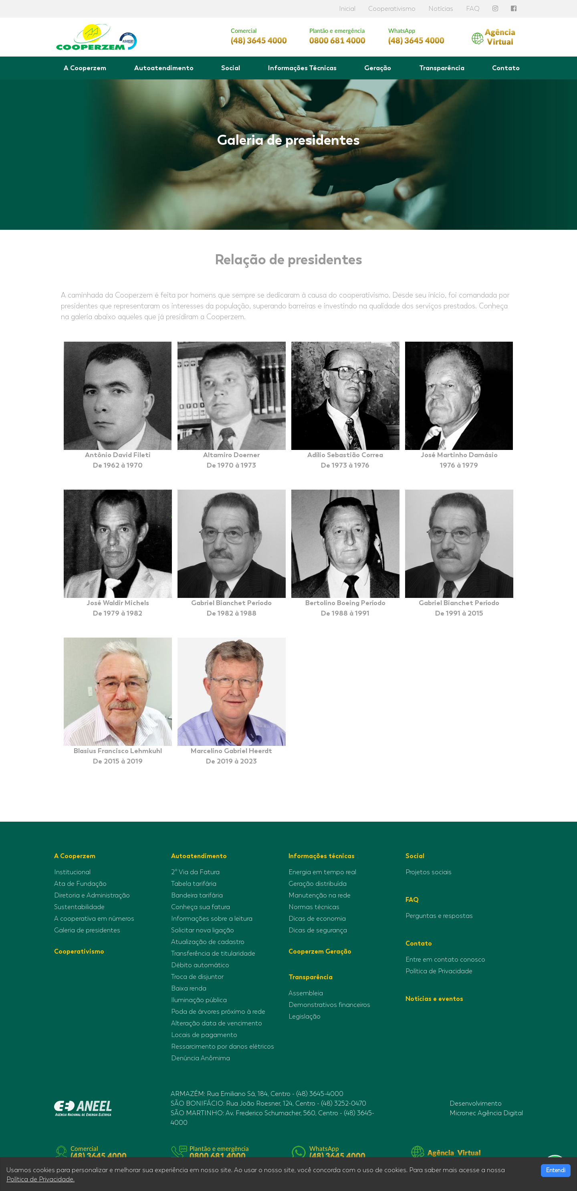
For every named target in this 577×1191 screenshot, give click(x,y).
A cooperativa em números (94, 918)
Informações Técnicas (302, 68)
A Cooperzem (85, 68)
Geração (377, 68)
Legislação (304, 1016)
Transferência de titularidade (213, 953)
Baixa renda (188, 988)
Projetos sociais (429, 872)
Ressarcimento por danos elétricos (222, 1046)
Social (230, 68)
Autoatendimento (164, 68)
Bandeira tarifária (197, 895)
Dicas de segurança (317, 930)
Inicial (347, 8)
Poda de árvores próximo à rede (218, 1011)
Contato (506, 68)
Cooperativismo (392, 8)
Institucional (72, 872)
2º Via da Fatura (195, 872)
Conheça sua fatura (200, 907)
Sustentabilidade (79, 907)
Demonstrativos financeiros (329, 1005)
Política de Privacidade (439, 971)
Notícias (440, 8)
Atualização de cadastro (207, 942)
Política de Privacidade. (40, 1179)
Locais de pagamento (204, 1035)
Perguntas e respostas (439, 916)
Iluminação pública (199, 1000)
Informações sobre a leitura (211, 918)
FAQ (473, 8)
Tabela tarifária (193, 883)
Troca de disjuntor (197, 976)
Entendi (555, 1170)
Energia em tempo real (322, 872)
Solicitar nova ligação (202, 930)
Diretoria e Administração (92, 895)
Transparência (441, 68)
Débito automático (200, 965)
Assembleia (305, 993)
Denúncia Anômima (200, 1058)
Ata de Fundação (80, 883)
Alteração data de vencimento (216, 1023)
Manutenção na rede (319, 895)
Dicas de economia (317, 918)
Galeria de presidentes (87, 930)
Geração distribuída (317, 883)
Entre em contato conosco (445, 959)
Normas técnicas (313, 907)
